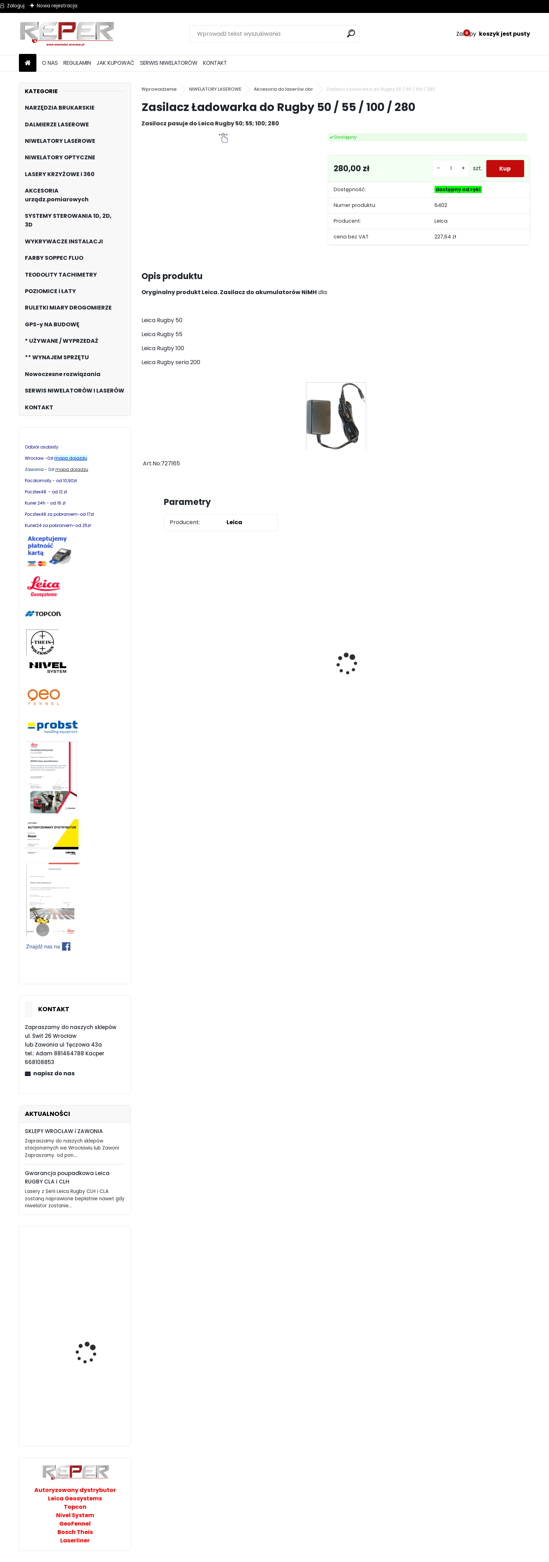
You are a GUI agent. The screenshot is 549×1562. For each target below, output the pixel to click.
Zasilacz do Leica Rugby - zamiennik (182, 698)
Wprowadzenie (159, 89)
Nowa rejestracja (57, 5)
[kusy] (449, 168)
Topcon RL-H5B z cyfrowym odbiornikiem (94, 1276)
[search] (351, 33)
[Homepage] (27, 63)
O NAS (50, 63)
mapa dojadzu (71, 469)
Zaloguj (16, 5)
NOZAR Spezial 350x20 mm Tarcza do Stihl (376, 675)
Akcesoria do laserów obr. (284, 89)
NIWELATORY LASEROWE (215, 89)
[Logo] (67, 33)
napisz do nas (54, 1073)
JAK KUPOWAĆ (115, 63)
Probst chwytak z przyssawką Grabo (88, 1413)
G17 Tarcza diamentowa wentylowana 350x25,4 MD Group (280, 695)
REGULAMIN (77, 63)
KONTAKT (215, 63)
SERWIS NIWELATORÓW (168, 63)
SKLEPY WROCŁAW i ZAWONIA (64, 1131)
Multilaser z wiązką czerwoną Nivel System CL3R (93, 1334)
